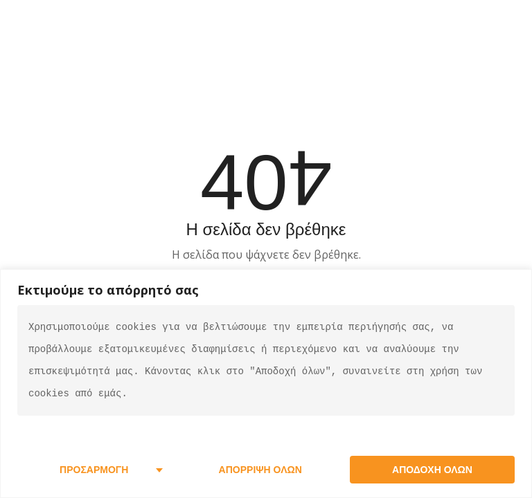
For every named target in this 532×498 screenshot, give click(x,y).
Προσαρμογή (94, 469)
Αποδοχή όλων (432, 469)
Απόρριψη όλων (260, 469)
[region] (266, 383)
